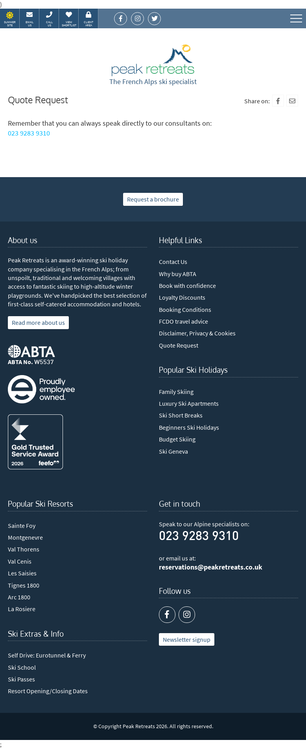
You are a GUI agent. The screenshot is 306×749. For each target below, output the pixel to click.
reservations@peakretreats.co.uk (210, 567)
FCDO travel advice (183, 321)
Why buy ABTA (177, 274)
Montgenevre (25, 537)
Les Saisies (22, 573)
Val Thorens (23, 549)
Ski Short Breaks (181, 415)
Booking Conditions (185, 309)
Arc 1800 (19, 597)
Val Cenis (19, 561)
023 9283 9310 (29, 132)
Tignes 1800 (23, 585)
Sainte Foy (21, 525)
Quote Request (178, 345)
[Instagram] (187, 614)
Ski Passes (21, 679)
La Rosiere (21, 609)
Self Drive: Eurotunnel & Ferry (47, 655)
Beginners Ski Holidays (189, 427)
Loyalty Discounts (182, 297)
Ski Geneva (173, 451)
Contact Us (173, 262)
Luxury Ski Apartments (189, 403)
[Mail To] (292, 100)
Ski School (22, 667)
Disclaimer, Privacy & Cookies (197, 333)
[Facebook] (278, 100)
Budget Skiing (177, 439)
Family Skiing (176, 392)
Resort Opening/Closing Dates (48, 691)
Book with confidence (187, 285)
